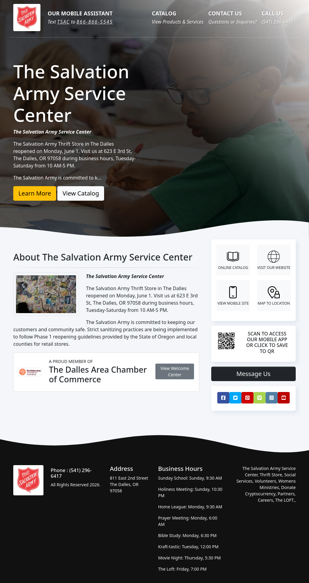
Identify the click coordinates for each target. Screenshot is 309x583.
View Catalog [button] (80, 193)
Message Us (254, 374)
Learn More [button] (34, 193)
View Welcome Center (175, 371)
